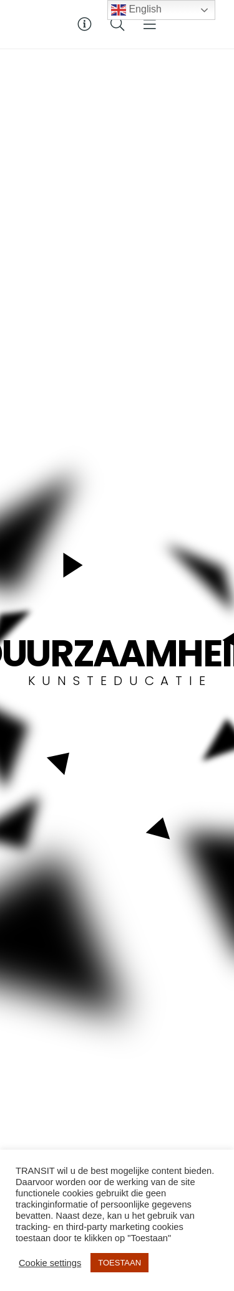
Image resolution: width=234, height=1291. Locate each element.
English (136, 9)
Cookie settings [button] (50, 1263)
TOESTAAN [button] (119, 1262)
